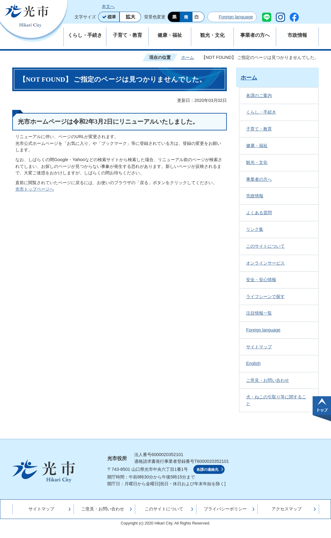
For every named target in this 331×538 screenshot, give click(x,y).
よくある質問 (259, 212)
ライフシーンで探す (265, 296)
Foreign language (236, 16)
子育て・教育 (259, 128)
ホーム (187, 57)
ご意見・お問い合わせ (267, 380)
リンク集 (254, 229)
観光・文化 (257, 162)
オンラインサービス (265, 263)
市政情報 (254, 195)
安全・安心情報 (261, 279)
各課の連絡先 (207, 469)
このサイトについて (265, 246)
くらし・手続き (261, 112)
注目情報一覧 (259, 313)
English (253, 363)
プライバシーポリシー (225, 508)
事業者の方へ (259, 179)
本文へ (108, 6)
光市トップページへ (34, 189)
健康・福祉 (257, 145)
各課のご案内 (259, 95)
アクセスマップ (287, 508)
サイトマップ (259, 346)
